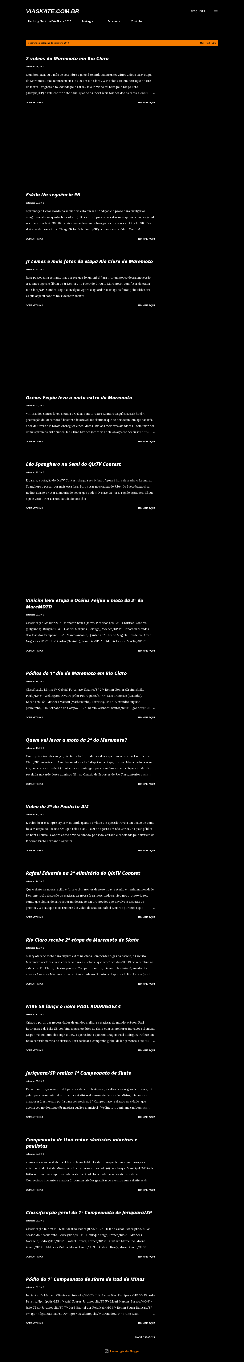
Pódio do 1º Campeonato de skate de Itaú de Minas (85, 1279)
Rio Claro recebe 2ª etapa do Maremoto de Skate (82, 939)
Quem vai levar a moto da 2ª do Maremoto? (76, 740)
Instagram (87, 21)
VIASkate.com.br (52, 11)
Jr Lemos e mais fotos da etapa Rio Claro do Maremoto (89, 261)
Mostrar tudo (208, 43)
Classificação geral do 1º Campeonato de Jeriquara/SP (89, 1212)
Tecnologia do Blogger (122, 1351)
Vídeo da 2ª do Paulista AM (57, 806)
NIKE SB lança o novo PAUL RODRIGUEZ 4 (73, 1006)
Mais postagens (145, 1337)
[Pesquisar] (198, 11)
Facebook (111, 21)
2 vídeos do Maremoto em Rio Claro (67, 58)
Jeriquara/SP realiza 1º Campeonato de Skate (78, 1073)
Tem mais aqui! (146, 102)
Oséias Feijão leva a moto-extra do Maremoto (79, 397)
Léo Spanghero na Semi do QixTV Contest (73, 464)
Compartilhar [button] (34, 102)
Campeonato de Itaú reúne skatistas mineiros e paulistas (81, 1142)
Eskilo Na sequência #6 (53, 194)
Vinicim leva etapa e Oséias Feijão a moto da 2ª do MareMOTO (84, 603)
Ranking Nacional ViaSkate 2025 (47, 21)
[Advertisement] (90, 148)
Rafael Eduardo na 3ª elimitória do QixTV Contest (83, 873)
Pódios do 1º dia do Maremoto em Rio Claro (76, 673)
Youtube (134, 21)
